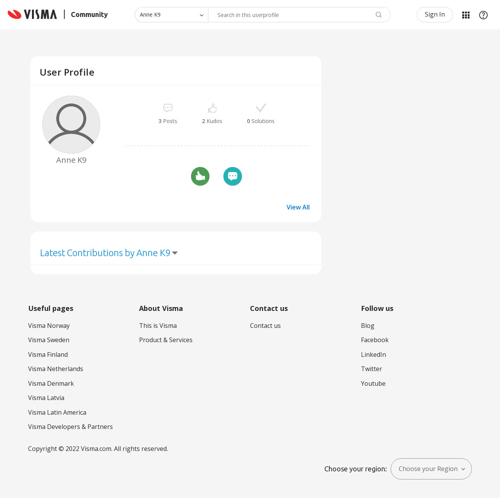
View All (298, 207)
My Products (466, 15)
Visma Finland (48, 354)
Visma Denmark (51, 383)
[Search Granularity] (171, 14)
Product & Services (166, 340)
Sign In (435, 14)
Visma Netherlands (55, 369)
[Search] (299, 14)
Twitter (371, 369)
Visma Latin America (57, 412)
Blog (367, 325)
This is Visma (158, 325)
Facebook (375, 340)
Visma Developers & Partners (70, 426)
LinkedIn (373, 354)
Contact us (265, 325)
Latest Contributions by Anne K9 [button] (105, 253)
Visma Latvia (46, 397)
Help (483, 15)
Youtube (373, 383)
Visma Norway (49, 325)
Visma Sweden (48, 340)
